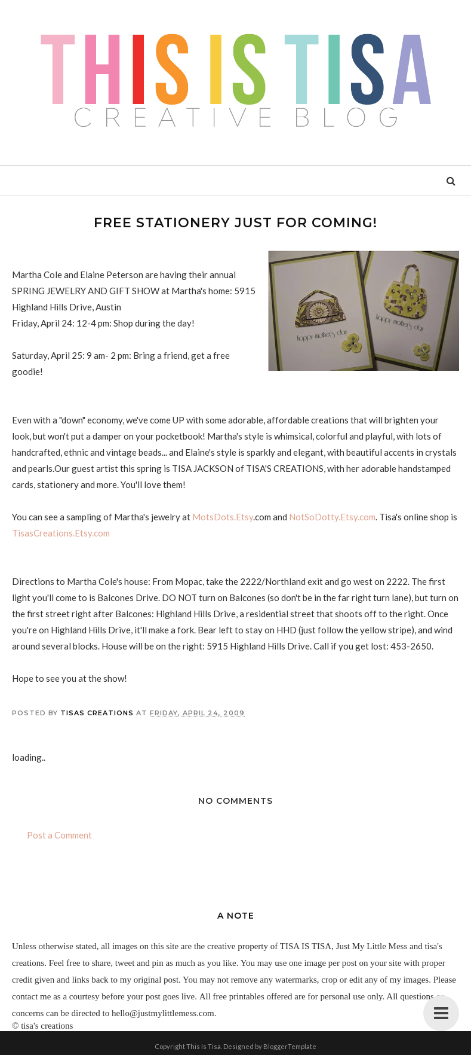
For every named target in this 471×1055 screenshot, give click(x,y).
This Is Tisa (203, 1046)
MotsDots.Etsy (222, 516)
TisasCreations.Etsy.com (61, 533)
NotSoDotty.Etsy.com (332, 516)
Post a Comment (59, 835)
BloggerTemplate (289, 1046)
